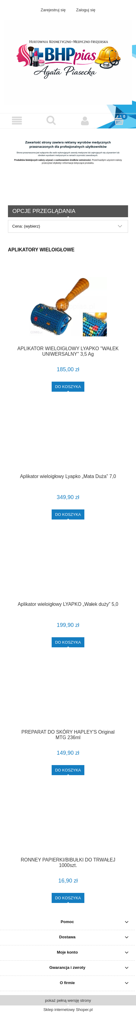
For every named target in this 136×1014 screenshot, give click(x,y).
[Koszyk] (119, 120)
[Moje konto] (85, 120)
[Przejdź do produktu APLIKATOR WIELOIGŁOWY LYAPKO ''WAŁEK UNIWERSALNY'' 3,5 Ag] (68, 306)
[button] (17, 120)
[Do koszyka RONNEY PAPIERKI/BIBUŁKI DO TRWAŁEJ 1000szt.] (68, 898)
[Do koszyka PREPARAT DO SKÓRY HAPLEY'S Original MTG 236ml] (68, 770)
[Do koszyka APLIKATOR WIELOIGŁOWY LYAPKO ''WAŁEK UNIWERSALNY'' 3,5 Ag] (68, 387)
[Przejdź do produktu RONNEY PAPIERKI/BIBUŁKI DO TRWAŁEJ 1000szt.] (68, 825)
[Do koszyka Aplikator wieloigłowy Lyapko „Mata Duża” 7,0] (68, 514)
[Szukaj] (51, 120)
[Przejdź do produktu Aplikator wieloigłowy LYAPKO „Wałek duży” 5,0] (68, 569)
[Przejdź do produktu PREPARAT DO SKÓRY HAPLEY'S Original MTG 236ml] (68, 697)
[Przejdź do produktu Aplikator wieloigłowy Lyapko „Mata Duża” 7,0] (68, 441)
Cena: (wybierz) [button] (26, 226)
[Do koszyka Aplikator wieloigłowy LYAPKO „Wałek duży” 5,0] (68, 642)
